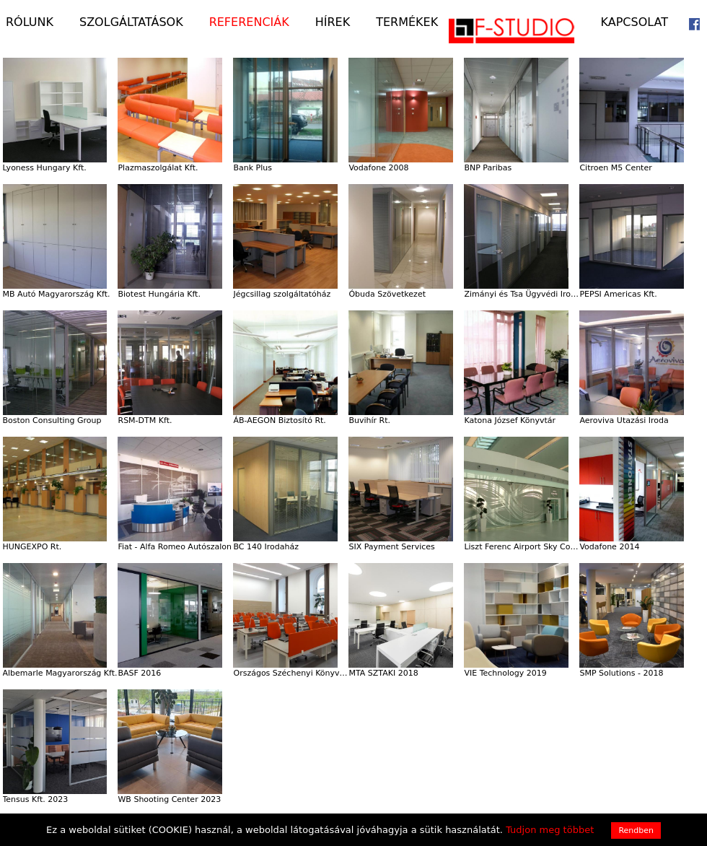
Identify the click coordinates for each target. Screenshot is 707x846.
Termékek (407, 23)
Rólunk (29, 23)
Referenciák (249, 23)
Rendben (636, 830)
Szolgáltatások (131, 23)
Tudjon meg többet (550, 829)
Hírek (332, 23)
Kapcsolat (634, 23)
